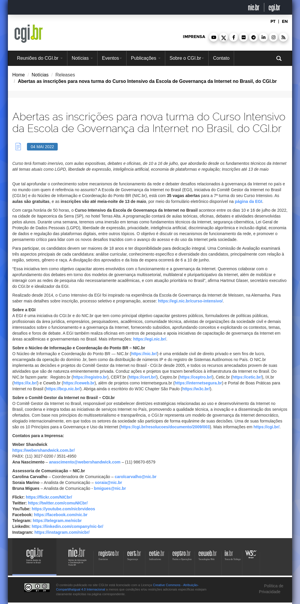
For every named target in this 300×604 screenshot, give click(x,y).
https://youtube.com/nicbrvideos (63, 509)
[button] (213, 37)
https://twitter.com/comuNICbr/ (58, 503)
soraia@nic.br (108, 482)
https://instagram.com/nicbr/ (61, 532)
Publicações (146, 58)
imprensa (194, 36)
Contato (221, 58)
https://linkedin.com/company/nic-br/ (67, 526)
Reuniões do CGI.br (40, 58)
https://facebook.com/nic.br (61, 514)
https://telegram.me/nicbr (57, 520)
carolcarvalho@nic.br (135, 476)
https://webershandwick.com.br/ (43, 450)
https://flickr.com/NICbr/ (49, 497)
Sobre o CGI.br (187, 58)
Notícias (82, 58)
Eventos (112, 58)
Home (18, 74)
